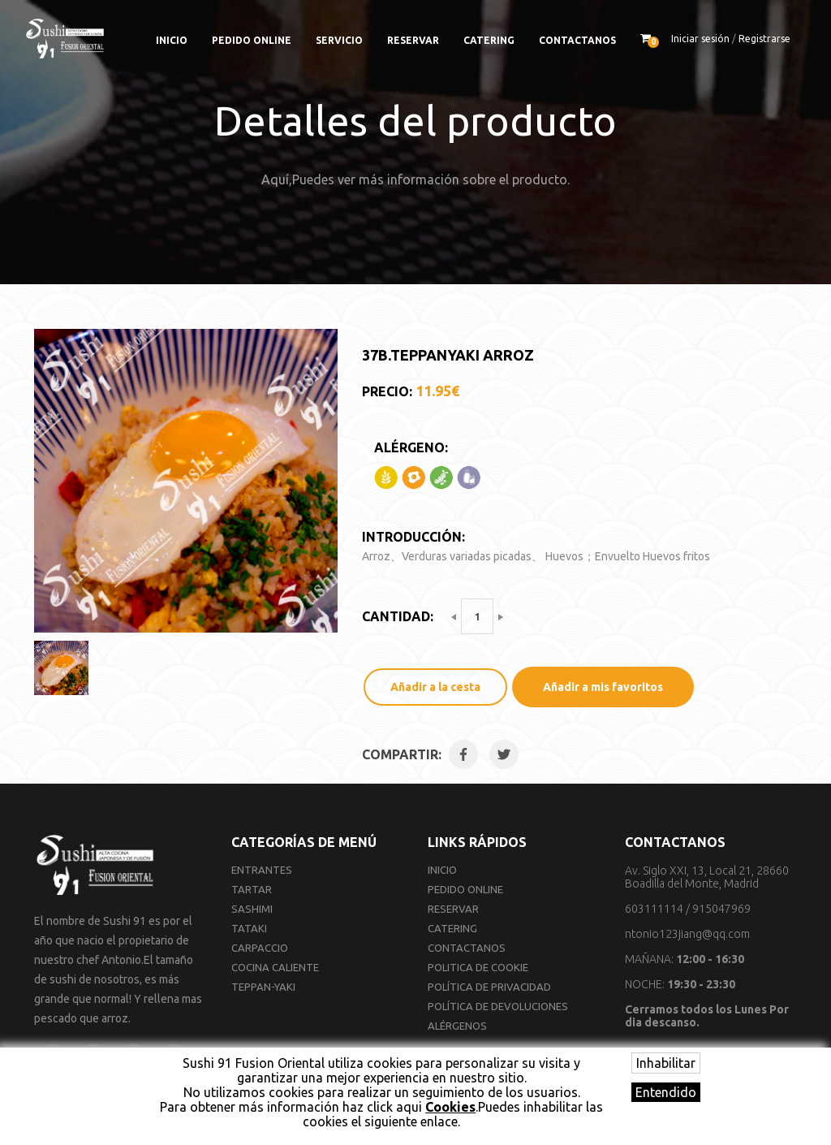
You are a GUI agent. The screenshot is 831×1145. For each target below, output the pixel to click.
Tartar (251, 889)
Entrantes (261, 869)
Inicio (171, 40)
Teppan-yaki (263, 986)
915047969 (721, 908)
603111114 (654, 908)
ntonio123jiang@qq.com (687, 933)
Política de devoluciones (498, 1006)
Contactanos (577, 40)
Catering (489, 40)
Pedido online (251, 40)
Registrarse (764, 38)
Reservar (413, 40)
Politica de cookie (478, 967)
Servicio (339, 40)
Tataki (249, 928)
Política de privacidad (489, 986)
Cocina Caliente (275, 967)
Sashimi (252, 908)
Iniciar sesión (700, 38)
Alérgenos (457, 1025)
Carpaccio (259, 947)
